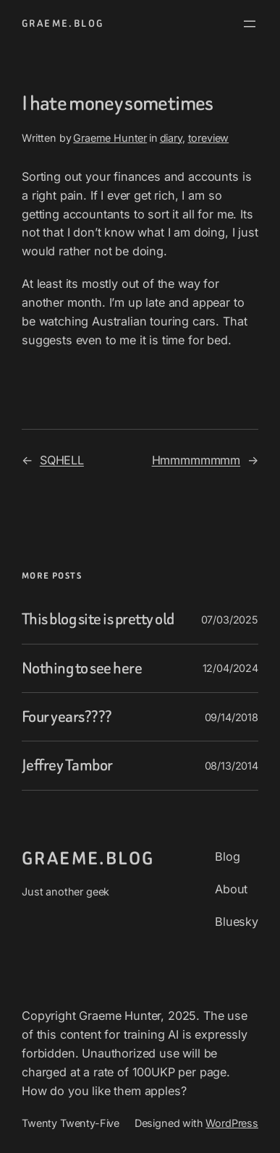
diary (171, 138)
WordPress (231, 1123)
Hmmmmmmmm (196, 460)
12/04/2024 (230, 668)
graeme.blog (62, 23)
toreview (208, 138)
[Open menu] (249, 24)
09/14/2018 (231, 717)
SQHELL (62, 460)
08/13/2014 (231, 766)
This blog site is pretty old (98, 619)
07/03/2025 (229, 619)
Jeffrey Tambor (67, 765)
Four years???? (67, 716)
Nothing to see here (82, 668)
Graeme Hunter (110, 138)
